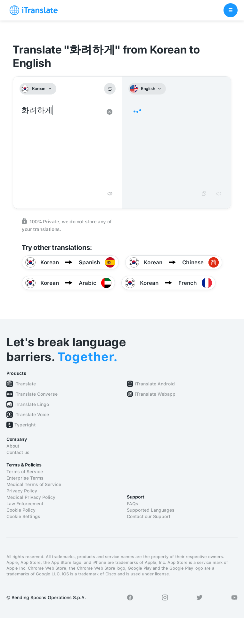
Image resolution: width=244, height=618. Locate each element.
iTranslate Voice (31, 414)
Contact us (17, 452)
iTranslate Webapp (155, 394)
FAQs (132, 503)
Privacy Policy (21, 490)
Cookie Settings (23, 516)
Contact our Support (148, 516)
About (12, 446)
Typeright (25, 424)
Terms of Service (24, 471)
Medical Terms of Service (33, 484)
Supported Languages (151, 510)
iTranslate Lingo (31, 404)
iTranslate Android (155, 383)
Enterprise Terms (25, 478)
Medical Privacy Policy (30, 497)
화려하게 (61, 145)
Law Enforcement (24, 503)
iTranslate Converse (36, 394)
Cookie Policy (21, 510)
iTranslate (25, 383)
